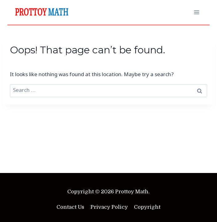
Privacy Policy (109, 207)
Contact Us (70, 207)
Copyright (147, 207)
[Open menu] (196, 12)
